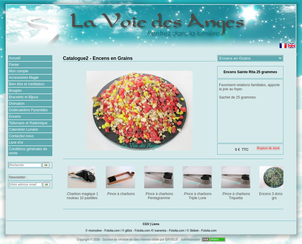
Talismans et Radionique (28, 123)
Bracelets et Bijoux (23, 97)
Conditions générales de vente (28, 151)
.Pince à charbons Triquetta (236, 182)
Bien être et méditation (26, 84)
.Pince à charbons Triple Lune (198, 182)
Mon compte (18, 71)
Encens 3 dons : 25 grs (274, 182)
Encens (15, 116)
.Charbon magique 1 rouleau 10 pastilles (82, 182)
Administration (190, 239)
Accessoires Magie (24, 78)
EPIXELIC (171, 239)
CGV (146, 224)
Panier (14, 65)
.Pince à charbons (121, 180)
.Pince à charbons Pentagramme (159, 182)
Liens (155, 224)
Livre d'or (16, 142)
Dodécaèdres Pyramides (28, 110)
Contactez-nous (21, 136)
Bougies (15, 91)
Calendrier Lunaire (23, 129)
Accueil (14, 58)
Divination (17, 103)
